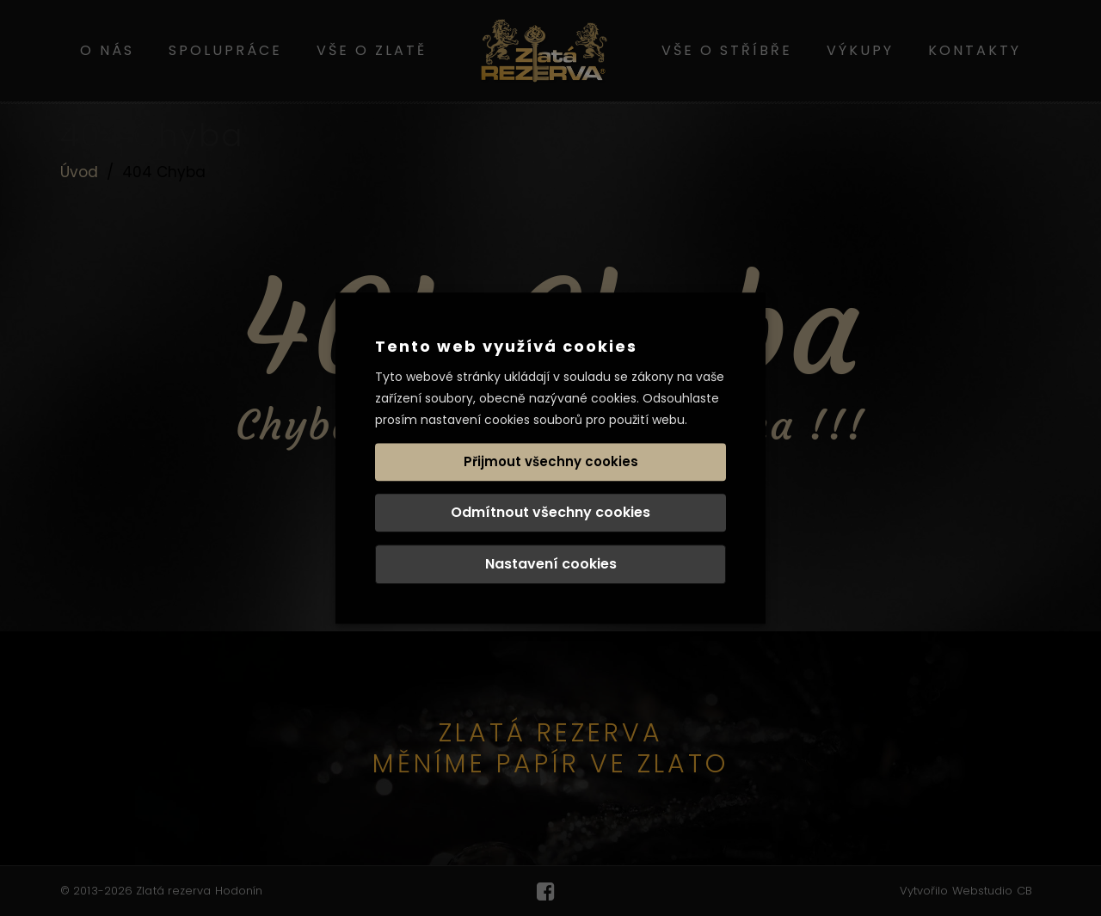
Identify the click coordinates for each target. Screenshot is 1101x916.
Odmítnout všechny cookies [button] (550, 512)
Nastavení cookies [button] (551, 564)
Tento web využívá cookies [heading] (506, 346)
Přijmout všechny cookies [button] (551, 461)
